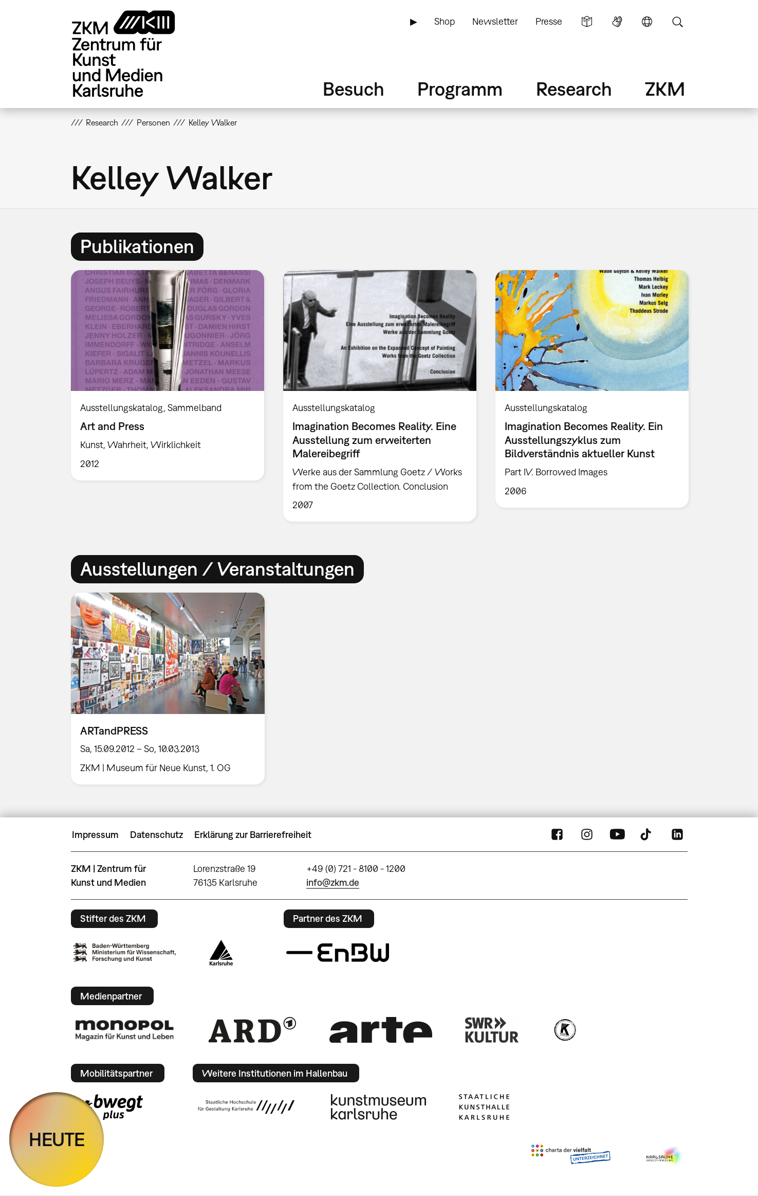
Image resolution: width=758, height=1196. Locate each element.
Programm (460, 89)
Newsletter (495, 21)
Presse (548, 21)
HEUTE (57, 1139)
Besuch (353, 89)
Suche (677, 21)
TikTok (647, 835)
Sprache (647, 21)
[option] (167, 375)
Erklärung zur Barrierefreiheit (252, 834)
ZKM (665, 89)
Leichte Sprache (587, 21)
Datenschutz (156, 834)
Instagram (587, 835)
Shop (444, 21)
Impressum (95, 834)
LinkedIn (677, 835)
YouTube (617, 835)
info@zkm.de (332, 882)
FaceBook (557, 835)
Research (574, 89)
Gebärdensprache (617, 21)
